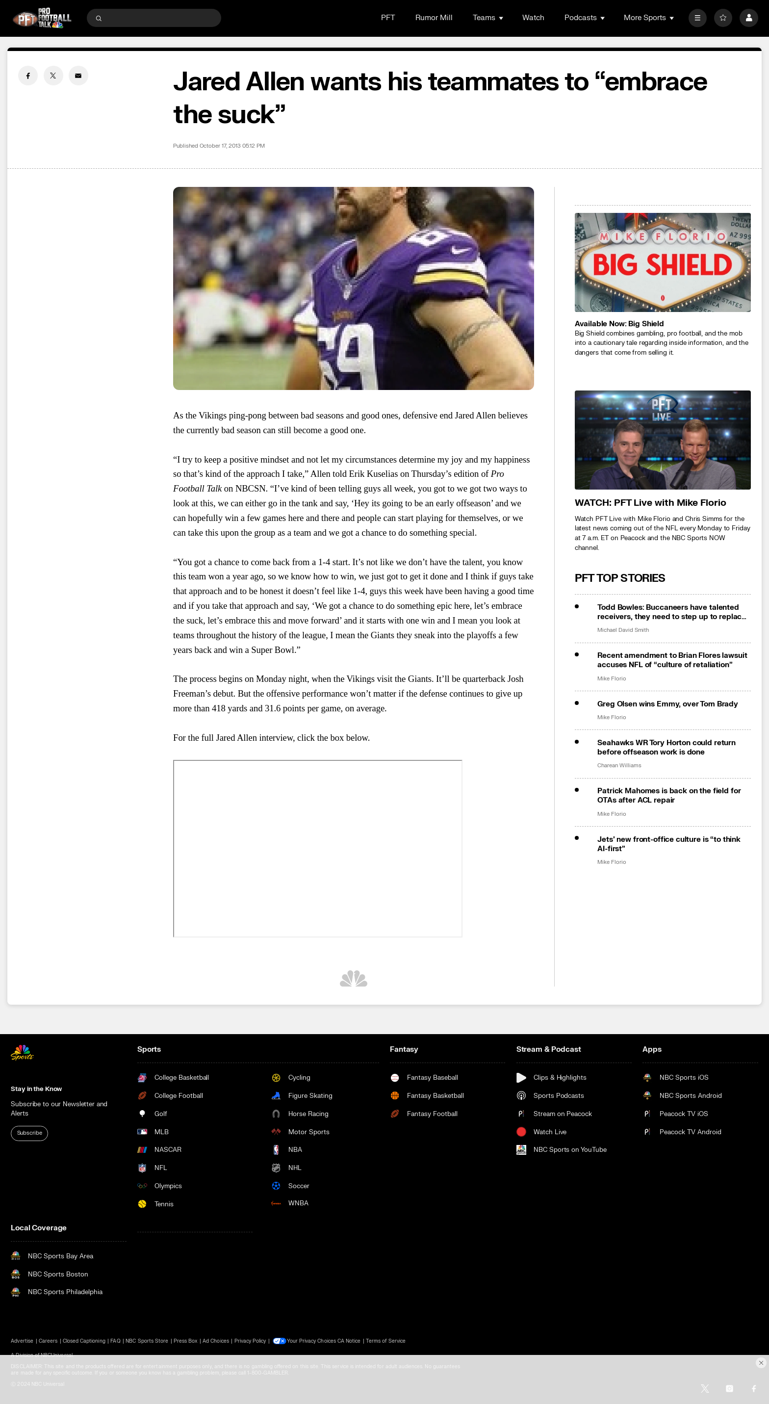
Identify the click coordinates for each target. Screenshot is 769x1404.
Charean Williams (619, 765)
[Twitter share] (53, 75)
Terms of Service (387, 1341)
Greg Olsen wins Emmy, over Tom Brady (667, 704)
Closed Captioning (84, 1341)
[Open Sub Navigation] (502, 18)
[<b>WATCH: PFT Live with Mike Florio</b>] (663, 440)
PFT (388, 18)
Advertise (22, 1341)
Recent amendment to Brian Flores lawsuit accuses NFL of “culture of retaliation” (672, 660)
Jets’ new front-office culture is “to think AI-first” (669, 844)
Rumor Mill (434, 18)
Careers (48, 1341)
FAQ (115, 1341)
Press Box (185, 1341)
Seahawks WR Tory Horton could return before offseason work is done (666, 747)
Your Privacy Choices (312, 1341)
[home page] (42, 18)
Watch (533, 18)
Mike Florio (611, 679)
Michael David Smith (623, 630)
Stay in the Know (36, 1089)
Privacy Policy (250, 1341)
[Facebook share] (28, 75)
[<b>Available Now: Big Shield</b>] (663, 262)
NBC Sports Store (147, 1341)
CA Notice (349, 1341)
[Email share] (78, 75)
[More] (698, 18)
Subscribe (29, 1133)
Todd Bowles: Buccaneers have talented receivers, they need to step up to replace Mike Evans (671, 612)
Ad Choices (216, 1341)
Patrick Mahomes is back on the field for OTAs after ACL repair (669, 795)
